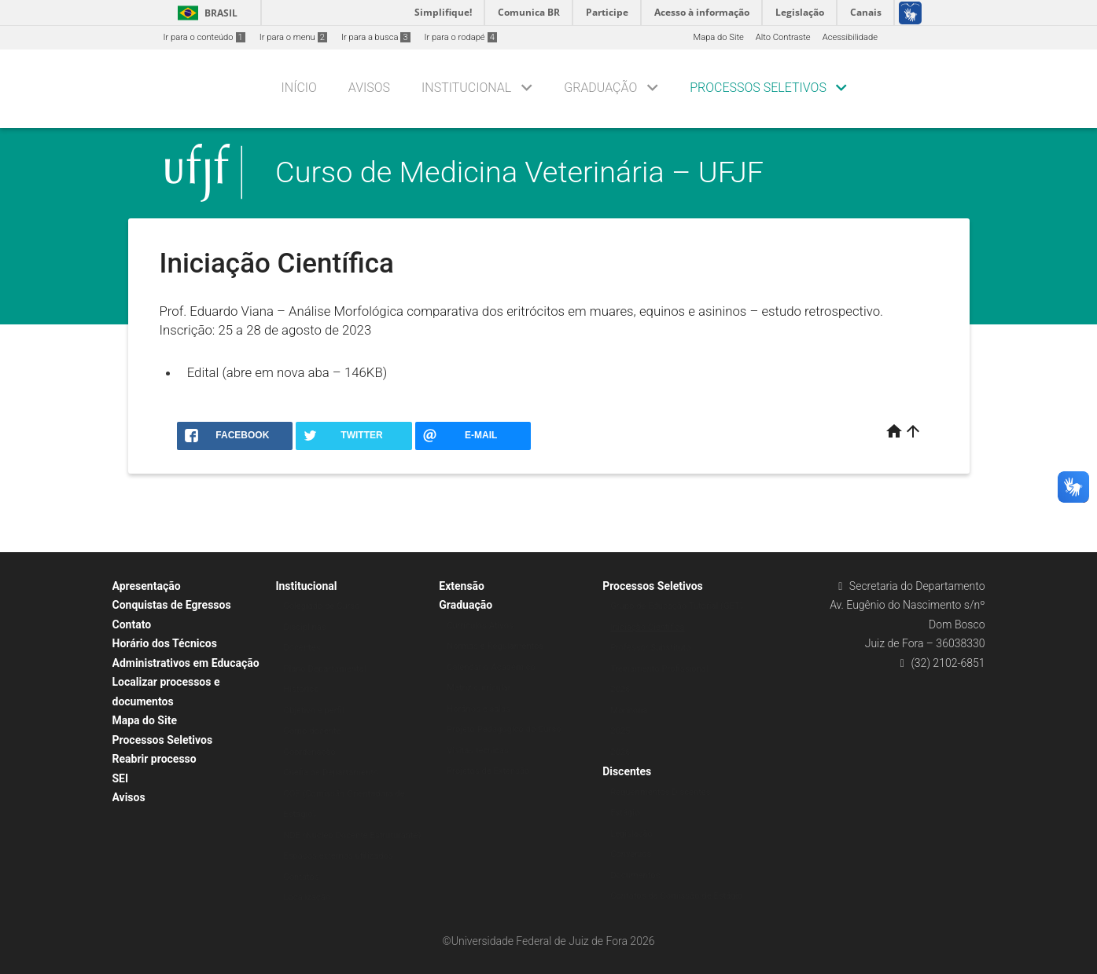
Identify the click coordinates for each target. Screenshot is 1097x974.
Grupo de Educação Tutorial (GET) (676, 606)
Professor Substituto (650, 648)
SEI (120, 778)
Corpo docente (312, 731)
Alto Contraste (783, 37)
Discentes (626, 771)
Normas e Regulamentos (495, 646)
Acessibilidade (850, 37)
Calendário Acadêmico (491, 667)
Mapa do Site (718, 37)
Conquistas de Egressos (171, 605)
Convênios (630, 854)
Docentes (301, 648)
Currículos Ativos (480, 626)
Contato (132, 624)
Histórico (300, 689)
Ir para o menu (293, 37)
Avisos (369, 87)
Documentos (635, 875)
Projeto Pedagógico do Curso (504, 729)
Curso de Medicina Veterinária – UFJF (519, 172)
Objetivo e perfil (313, 710)
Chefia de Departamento (330, 772)
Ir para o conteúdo (204, 37)
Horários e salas (478, 709)
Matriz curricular (478, 688)
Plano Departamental (324, 669)
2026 (620, 689)
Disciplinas (304, 627)
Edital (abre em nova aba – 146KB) (287, 372)
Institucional (466, 87)
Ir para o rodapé (461, 37)
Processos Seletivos (758, 87)
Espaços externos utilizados (337, 856)
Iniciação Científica (647, 627)
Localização (306, 897)
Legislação (631, 834)
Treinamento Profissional (659, 669)
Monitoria (629, 710)
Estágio (624, 812)
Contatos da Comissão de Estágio (676, 896)
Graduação (600, 87)
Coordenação (309, 752)
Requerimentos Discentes (660, 792)
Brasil (204, 13)
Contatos (300, 877)
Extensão (461, 586)
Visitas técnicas (478, 750)
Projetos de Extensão (488, 771)
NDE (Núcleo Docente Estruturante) (352, 835)
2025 (620, 731)
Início (299, 87)
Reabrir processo (154, 758)
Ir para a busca (375, 37)
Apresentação (146, 586)
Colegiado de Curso (321, 606)
